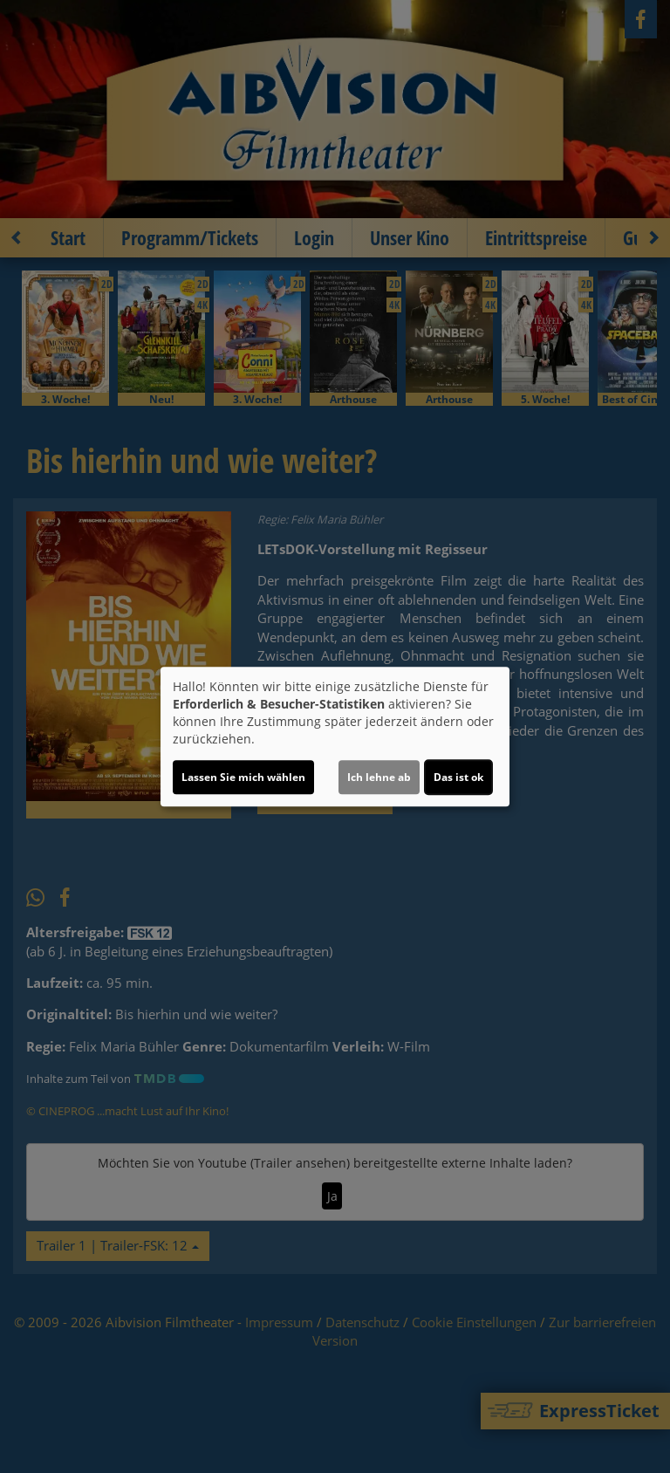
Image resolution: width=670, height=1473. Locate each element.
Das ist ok (458, 777)
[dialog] (335, 736)
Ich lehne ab (379, 777)
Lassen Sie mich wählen (243, 777)
